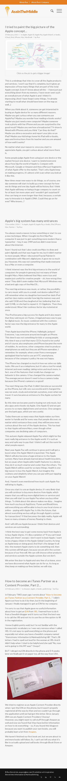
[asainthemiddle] (28, 11)
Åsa (38, 37)
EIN (26, 611)
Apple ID (31, 35)
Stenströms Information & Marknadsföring (21, 775)
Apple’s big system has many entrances (31, 221)
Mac (22, 37)
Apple (25, 35)
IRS (35, 611)
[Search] (51, 11)
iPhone (17, 37)
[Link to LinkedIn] (46, 777)
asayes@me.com (25, 772)
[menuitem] (24, 2)
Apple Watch (48, 35)
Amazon (27, 589)
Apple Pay (39, 35)
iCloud (7, 37)
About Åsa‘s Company (40, 2)
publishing (47, 589)
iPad (12, 37)
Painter (12, 227)
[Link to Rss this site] (55, 777)
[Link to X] (41, 777)
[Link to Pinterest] (50, 777)
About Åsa (23, 2)
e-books (57, 35)
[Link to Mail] (59, 777)
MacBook (28, 37)
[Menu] (58, 11)
